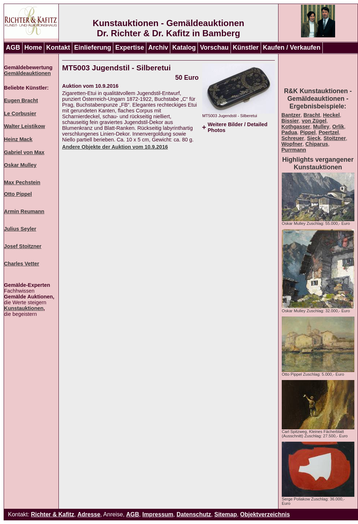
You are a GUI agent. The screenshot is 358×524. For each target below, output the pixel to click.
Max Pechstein (22, 182)
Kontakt (58, 47)
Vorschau (214, 47)
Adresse (88, 514)
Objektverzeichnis (265, 514)
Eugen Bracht (21, 100)
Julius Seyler (20, 229)
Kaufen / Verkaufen (291, 47)
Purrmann (293, 150)
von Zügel (314, 121)
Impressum (157, 514)
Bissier (290, 121)
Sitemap (225, 514)
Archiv (158, 47)
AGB (13, 47)
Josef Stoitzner (22, 246)
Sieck (314, 138)
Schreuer (292, 138)
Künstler (246, 47)
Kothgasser (295, 126)
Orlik (338, 126)
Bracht (312, 115)
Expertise (129, 47)
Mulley (321, 126)
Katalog (184, 47)
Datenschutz (193, 514)
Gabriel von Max (24, 152)
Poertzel (328, 132)
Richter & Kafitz (52, 514)
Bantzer (291, 115)
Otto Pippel (18, 194)
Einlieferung (92, 47)
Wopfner (291, 144)
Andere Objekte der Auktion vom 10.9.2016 (115, 147)
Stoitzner (335, 138)
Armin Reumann (24, 211)
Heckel (331, 115)
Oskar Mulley (20, 165)
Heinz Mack (18, 139)
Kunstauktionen (24, 308)
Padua (289, 132)
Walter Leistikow (24, 126)
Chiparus (316, 144)
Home (33, 47)
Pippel (308, 132)
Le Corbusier (20, 113)
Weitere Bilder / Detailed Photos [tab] (237, 127)
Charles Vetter (21, 264)
